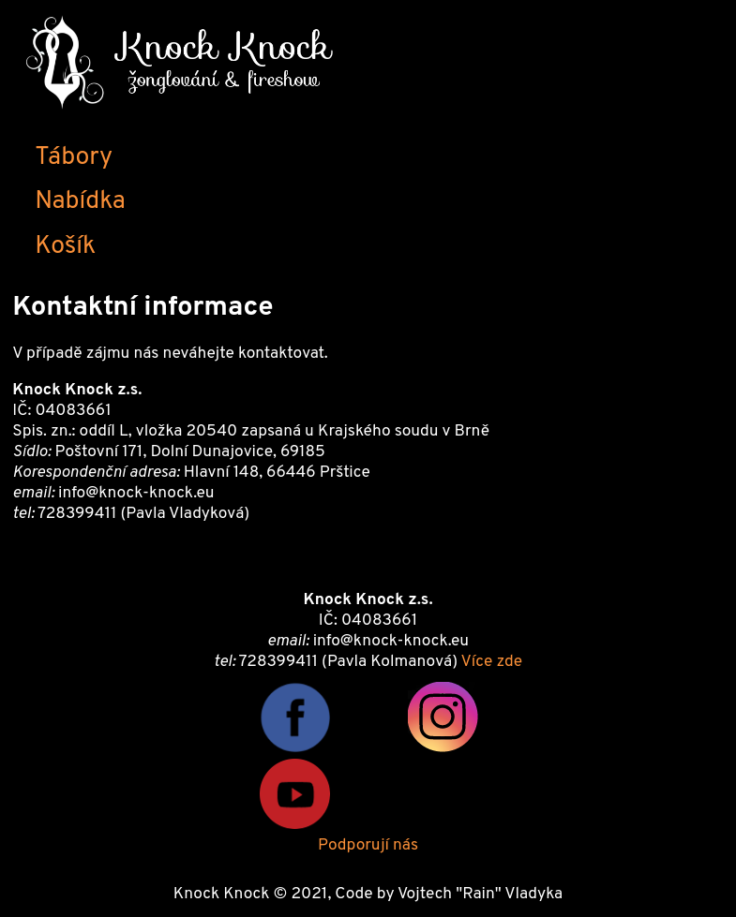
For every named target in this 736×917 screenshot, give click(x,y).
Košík (65, 246)
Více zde (491, 662)
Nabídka (80, 201)
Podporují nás (368, 846)
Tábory (74, 157)
